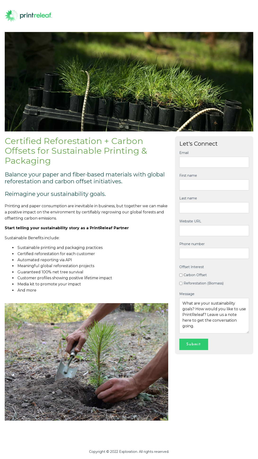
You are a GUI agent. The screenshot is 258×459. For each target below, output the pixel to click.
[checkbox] (214, 279)
